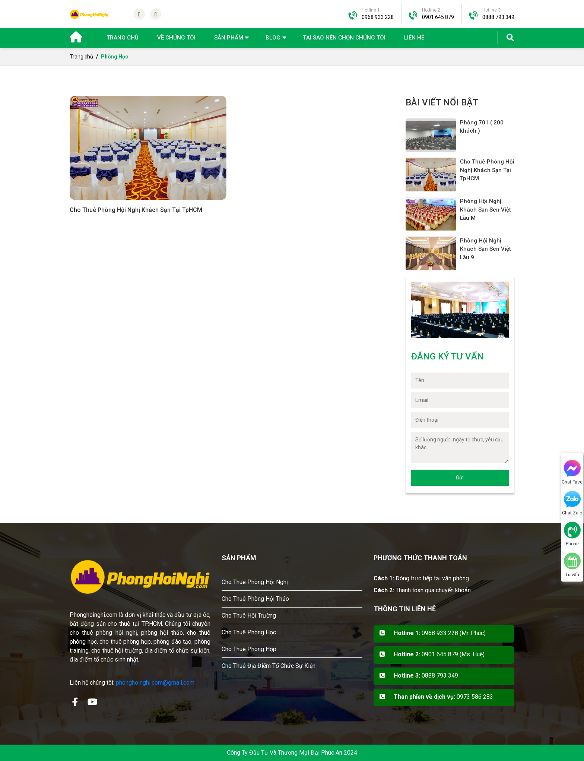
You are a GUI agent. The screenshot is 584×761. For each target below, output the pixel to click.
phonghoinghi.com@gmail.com (155, 682)
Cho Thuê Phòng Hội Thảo (255, 598)
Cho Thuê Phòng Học (249, 632)
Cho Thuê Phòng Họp (249, 649)
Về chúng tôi (176, 37)
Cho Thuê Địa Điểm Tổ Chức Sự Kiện (268, 665)
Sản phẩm (228, 37)
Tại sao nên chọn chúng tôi (344, 37)
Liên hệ (414, 37)
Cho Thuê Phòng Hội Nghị (255, 582)
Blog (273, 37)
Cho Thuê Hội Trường (249, 615)
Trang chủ (123, 37)
